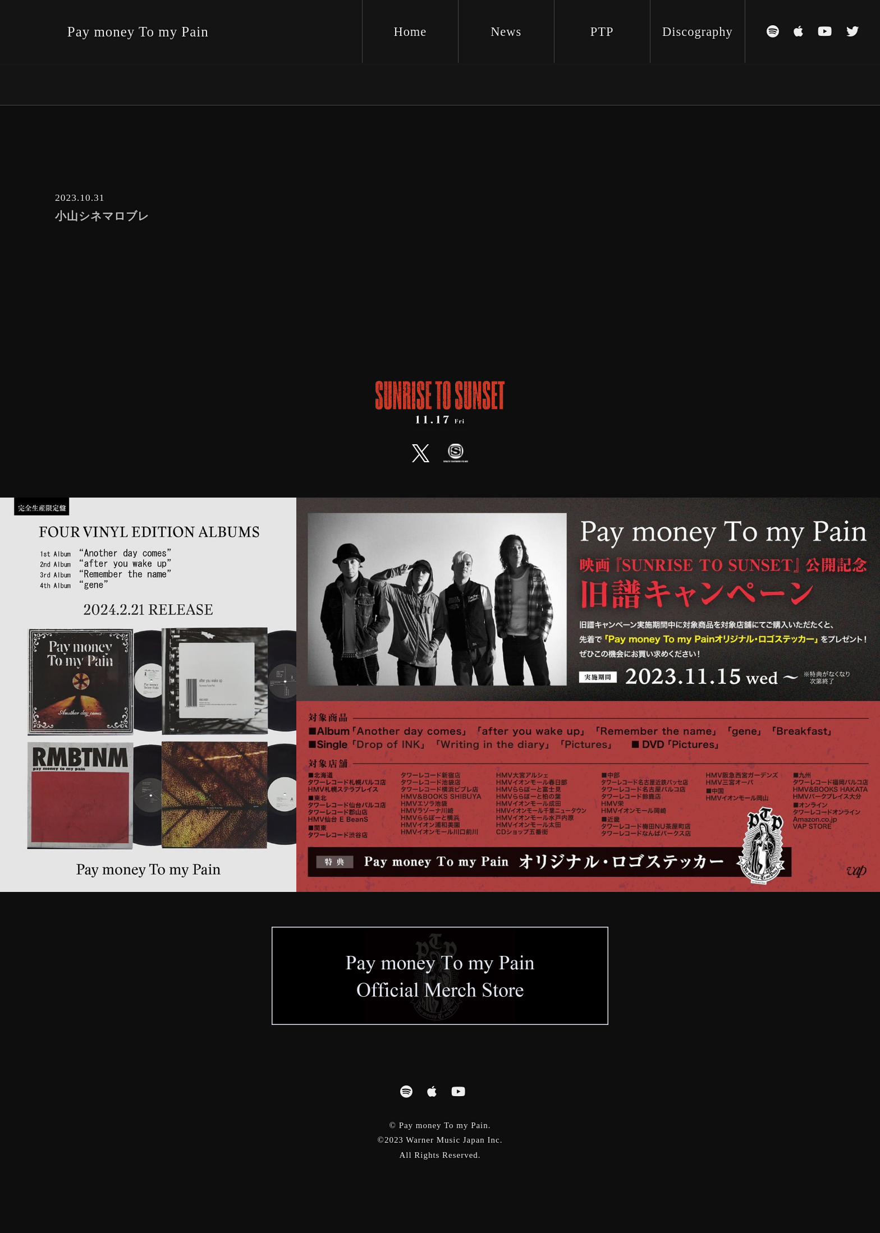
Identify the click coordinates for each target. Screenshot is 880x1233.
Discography (697, 32)
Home (410, 32)
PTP (602, 32)
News (506, 32)
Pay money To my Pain (138, 31)
